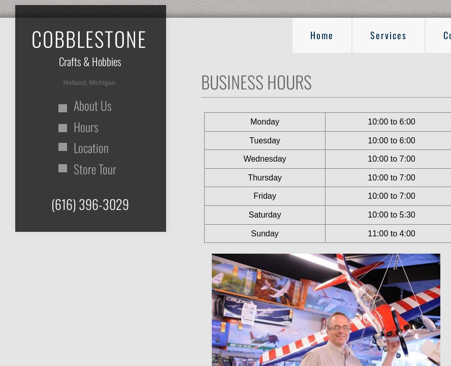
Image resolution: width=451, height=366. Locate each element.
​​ (89, 45)
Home (322, 35)
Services (388, 35)
